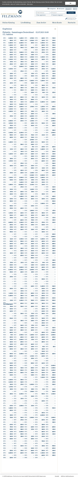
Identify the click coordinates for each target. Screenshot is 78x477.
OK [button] (70, 3)
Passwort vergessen (58, 15)
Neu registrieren (41, 15)
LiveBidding (25, 22)
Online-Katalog (8, 22)
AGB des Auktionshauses (67, 476)
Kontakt (57, 476)
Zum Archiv (41, 22)
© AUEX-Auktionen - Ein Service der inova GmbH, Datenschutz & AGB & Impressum (23, 476)
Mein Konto (56, 22)
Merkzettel (61, 8)
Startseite (72, 22)
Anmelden (71, 12)
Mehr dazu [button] (30, 4)
